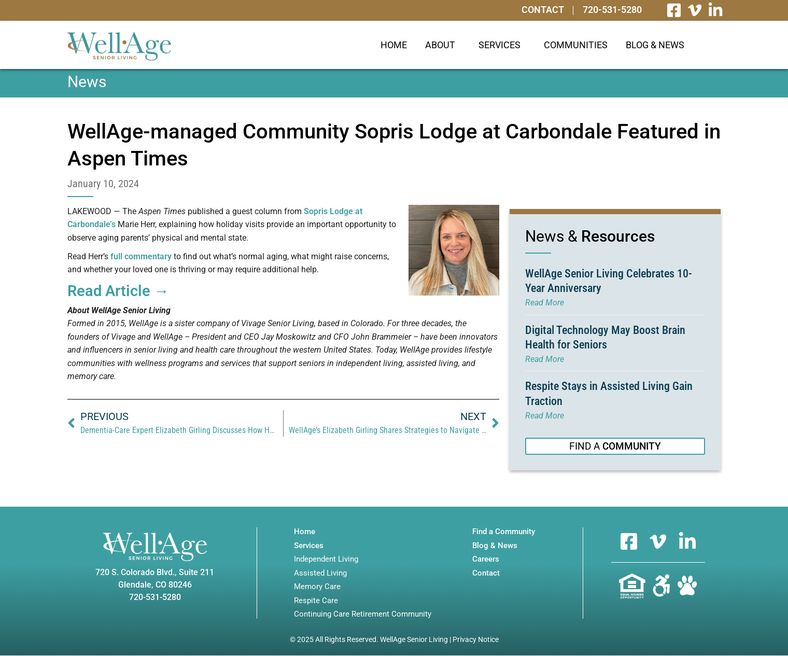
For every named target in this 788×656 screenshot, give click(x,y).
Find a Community (503, 532)
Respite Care (316, 601)
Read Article (118, 291)
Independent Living (326, 559)
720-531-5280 (610, 10)
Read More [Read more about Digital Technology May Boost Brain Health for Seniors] (544, 359)
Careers (485, 559)
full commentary (141, 256)
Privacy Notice (476, 640)
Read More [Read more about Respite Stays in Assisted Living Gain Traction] (544, 416)
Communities (576, 44)
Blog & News (655, 44)
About (442, 44)
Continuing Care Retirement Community (362, 614)
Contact (538, 10)
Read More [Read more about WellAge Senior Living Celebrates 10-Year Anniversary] (544, 303)
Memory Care (317, 587)
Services (502, 44)
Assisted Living (320, 573)
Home (394, 44)
